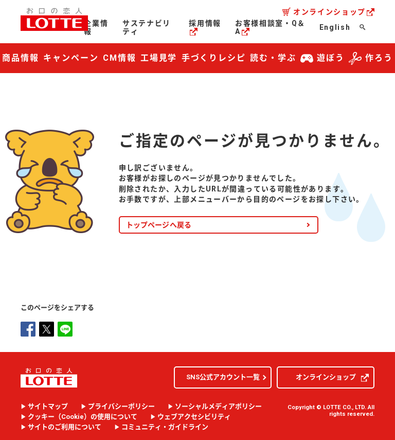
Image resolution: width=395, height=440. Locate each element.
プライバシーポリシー (121, 405)
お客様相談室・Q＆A (270, 27)
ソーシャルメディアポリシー (218, 405)
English (335, 27)
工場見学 (158, 58)
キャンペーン (71, 58)
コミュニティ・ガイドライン (164, 426)
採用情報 (205, 27)
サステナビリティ (146, 27)
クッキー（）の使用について (82, 415)
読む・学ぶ (273, 58)
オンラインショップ (333, 12)
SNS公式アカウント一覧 (223, 376)
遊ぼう (322, 58)
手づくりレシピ (214, 58)
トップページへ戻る (159, 223)
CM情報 (119, 58)
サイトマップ (48, 405)
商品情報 (20, 58)
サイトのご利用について (64, 426)
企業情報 (96, 27)
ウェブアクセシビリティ (194, 415)
